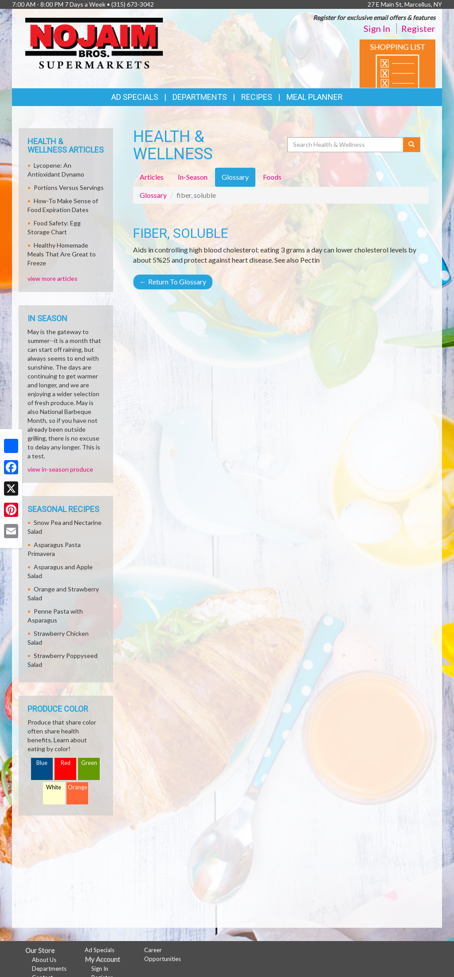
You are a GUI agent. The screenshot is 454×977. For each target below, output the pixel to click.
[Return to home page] (94, 42)
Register (418, 28)
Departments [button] (199, 97)
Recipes (256, 97)
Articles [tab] (152, 177)
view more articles (52, 278)
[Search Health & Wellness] (345, 144)
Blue (41, 763)
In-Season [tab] (192, 177)
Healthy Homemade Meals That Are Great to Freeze (61, 254)
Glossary (153, 195)
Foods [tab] (272, 177)
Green (89, 763)
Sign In (377, 28)
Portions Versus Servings (69, 187)
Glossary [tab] (235, 177)
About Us (44, 959)
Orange (77, 787)
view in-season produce (60, 469)
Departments (49, 968)
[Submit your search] (411, 144)
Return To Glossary (173, 281)
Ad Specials (134, 97)
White (53, 787)
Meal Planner (314, 97)
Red (65, 763)
